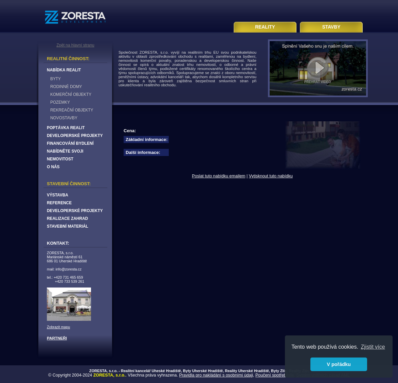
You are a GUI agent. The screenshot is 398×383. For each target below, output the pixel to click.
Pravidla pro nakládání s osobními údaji (216, 375)
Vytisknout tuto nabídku (271, 176)
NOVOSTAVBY (63, 118)
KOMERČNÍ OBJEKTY (70, 94)
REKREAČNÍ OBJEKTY (71, 110)
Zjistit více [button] (373, 347)
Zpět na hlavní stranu (75, 45)
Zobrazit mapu (58, 327)
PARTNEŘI (57, 338)
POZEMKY (60, 102)
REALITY (265, 27)
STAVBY (331, 27)
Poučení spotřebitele (274, 375)
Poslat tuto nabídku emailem (218, 176)
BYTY (55, 78)
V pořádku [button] (338, 364)
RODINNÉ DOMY (66, 86)
